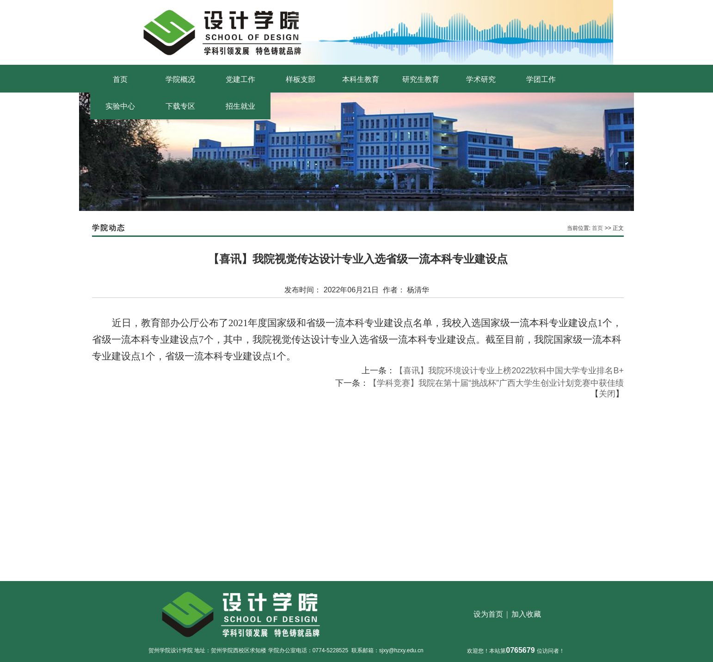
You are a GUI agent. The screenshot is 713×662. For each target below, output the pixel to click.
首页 (120, 79)
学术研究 (481, 79)
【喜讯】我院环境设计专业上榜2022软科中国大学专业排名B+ (509, 370)
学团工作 (541, 79)
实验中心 (120, 106)
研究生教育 (420, 79)
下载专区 (180, 106)
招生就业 (240, 106)
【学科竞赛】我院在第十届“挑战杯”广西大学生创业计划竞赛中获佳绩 (496, 383)
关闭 (607, 393)
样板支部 (300, 79)
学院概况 (180, 79)
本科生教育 (360, 79)
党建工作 (240, 79)
